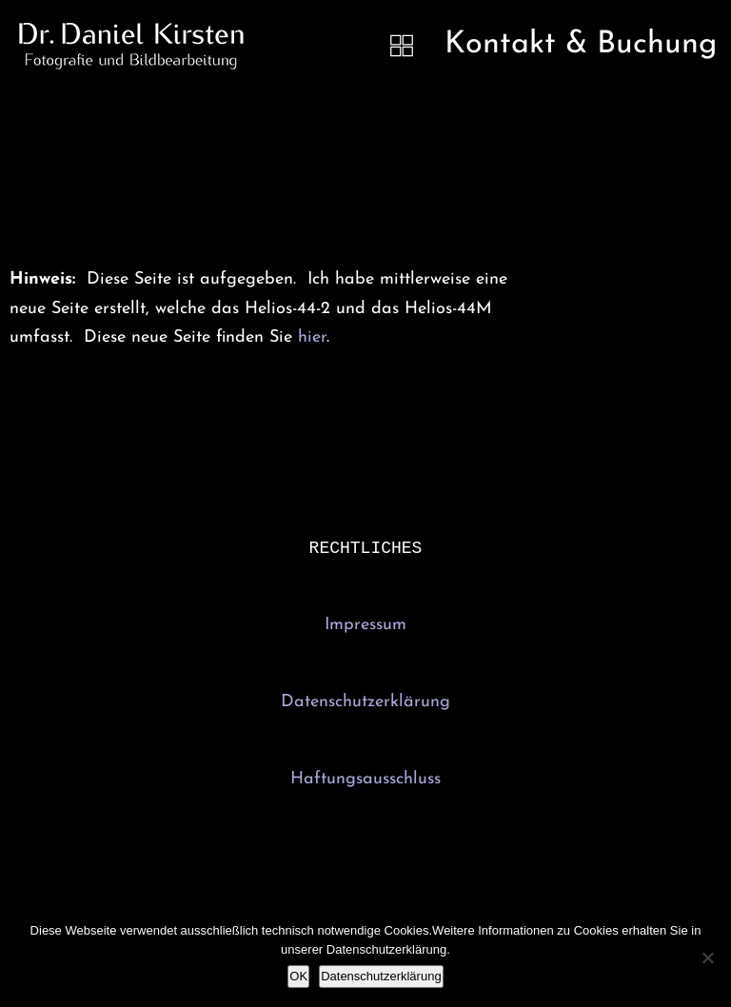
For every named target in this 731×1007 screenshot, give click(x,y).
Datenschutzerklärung (365, 704)
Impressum (365, 627)
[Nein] (707, 957)
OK (298, 976)
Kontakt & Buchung (581, 45)
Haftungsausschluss (365, 781)
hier (312, 337)
